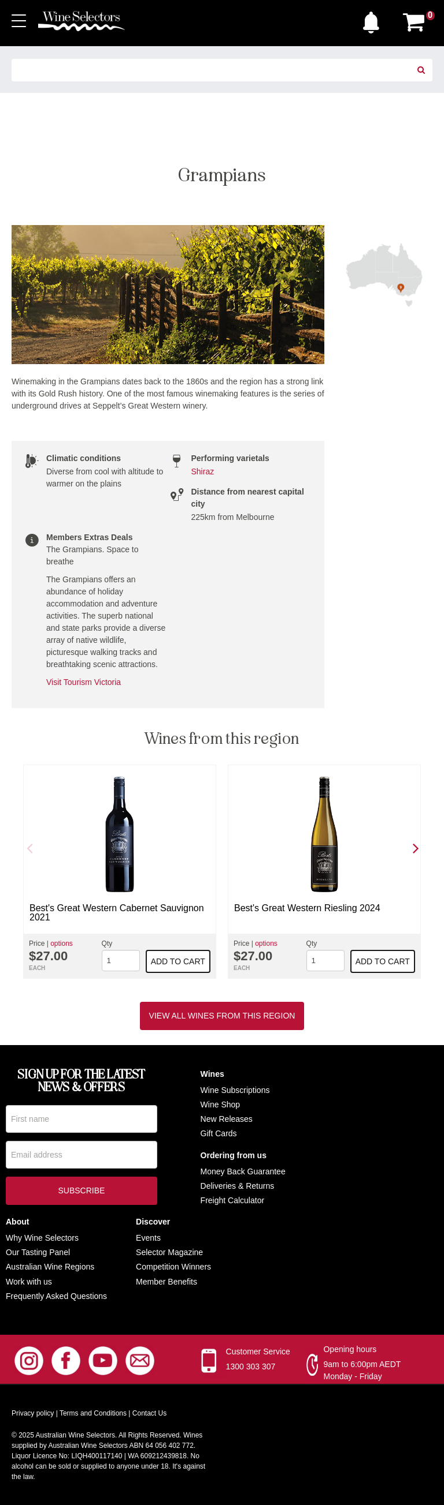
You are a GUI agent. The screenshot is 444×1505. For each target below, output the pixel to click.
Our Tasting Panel (38, 1252)
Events (148, 1237)
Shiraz (202, 471)
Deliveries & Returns (238, 1185)
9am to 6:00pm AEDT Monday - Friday (362, 1370)
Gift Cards (219, 1133)
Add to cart (178, 961)
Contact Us (149, 1413)
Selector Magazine (169, 1252)
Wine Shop (220, 1104)
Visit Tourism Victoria (83, 682)
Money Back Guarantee (243, 1171)
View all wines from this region (222, 1015)
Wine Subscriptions (235, 1090)
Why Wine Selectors (42, 1237)
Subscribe (81, 1191)
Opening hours (349, 1349)
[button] (374, 19)
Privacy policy (33, 1413)
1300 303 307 (251, 1366)
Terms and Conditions (93, 1413)
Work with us (29, 1281)
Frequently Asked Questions (56, 1296)
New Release (225, 1119)
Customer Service (258, 1351)
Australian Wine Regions (50, 1266)
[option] (119, 872)
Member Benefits (166, 1281)
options (61, 943)
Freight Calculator (233, 1200)
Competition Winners (173, 1266)
